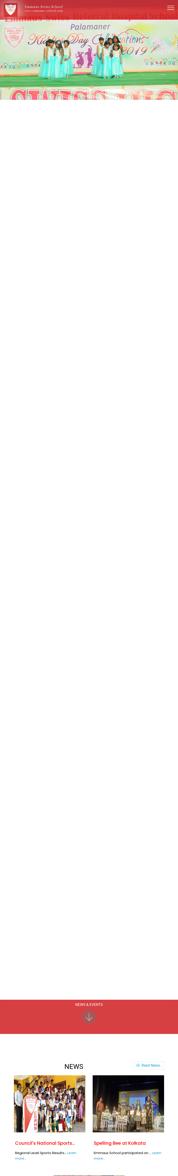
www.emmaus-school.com (44, 10)
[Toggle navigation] (170, 7)
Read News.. (151, 1065)
